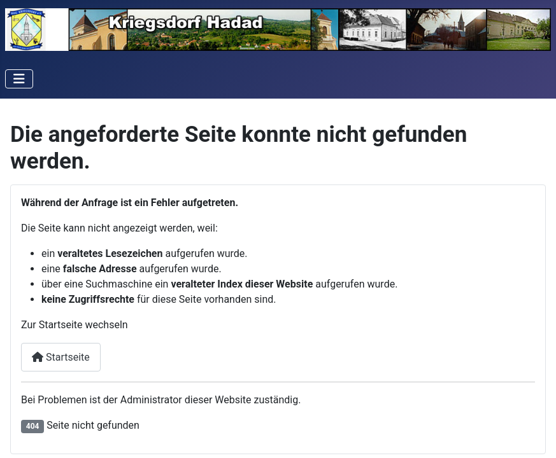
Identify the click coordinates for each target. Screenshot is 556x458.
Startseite (61, 357)
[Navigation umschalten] (19, 78)
